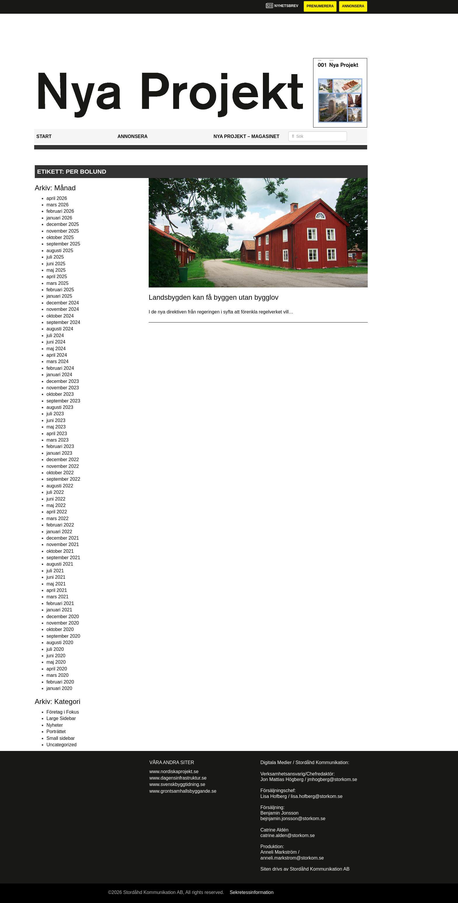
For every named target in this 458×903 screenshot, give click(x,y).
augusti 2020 (59, 642)
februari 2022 (60, 524)
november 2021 (62, 544)
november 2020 (62, 622)
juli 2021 (55, 570)
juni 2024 (55, 341)
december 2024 (62, 302)
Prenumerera (319, 6)
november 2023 (62, 387)
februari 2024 (60, 368)
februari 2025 (60, 289)
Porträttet (56, 731)
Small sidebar (60, 738)
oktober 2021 (60, 551)
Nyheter (54, 725)
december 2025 (62, 224)
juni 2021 (55, 577)
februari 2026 (60, 211)
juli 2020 (55, 649)
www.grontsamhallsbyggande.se (183, 791)
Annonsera (353, 6)
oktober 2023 (60, 394)
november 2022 (62, 466)
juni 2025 (55, 263)
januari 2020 (59, 688)
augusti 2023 (59, 407)
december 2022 (62, 459)
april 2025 (56, 276)
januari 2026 (59, 217)
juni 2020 (55, 655)
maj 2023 (56, 426)
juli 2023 (55, 414)
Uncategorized (61, 744)
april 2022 (56, 512)
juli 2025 (55, 256)
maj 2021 (56, 583)
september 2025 (63, 244)
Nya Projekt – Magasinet (247, 136)
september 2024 (63, 322)
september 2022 (63, 479)
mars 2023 (57, 439)
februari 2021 (60, 603)
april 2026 (56, 198)
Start (44, 136)
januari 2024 (59, 374)
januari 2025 (59, 296)
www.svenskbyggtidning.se (177, 784)
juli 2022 (55, 492)
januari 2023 (59, 453)
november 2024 (62, 309)
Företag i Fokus (62, 712)
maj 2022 (56, 505)
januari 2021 (59, 609)
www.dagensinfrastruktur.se (178, 777)
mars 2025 (57, 283)
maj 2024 (56, 348)
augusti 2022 (59, 485)
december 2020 (62, 616)
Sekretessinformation (251, 892)
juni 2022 (55, 498)
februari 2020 (60, 681)
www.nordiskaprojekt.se (174, 771)
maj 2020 (56, 662)
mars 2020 (57, 675)
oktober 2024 (60, 315)
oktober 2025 (60, 237)
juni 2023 (55, 420)
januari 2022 (59, 531)
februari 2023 (60, 446)
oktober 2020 (60, 629)
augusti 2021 (59, 564)
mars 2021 (57, 597)
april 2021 (56, 590)
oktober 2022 (60, 472)
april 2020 (56, 668)
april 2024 (56, 355)
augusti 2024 (59, 329)
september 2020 (63, 636)
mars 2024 (57, 361)
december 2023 (62, 381)
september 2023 (63, 400)
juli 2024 (55, 335)
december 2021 (62, 538)
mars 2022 (57, 518)
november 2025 (62, 231)
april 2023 (56, 433)
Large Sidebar (61, 718)
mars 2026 (57, 204)
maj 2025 (56, 270)
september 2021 (63, 557)
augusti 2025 (59, 250)
